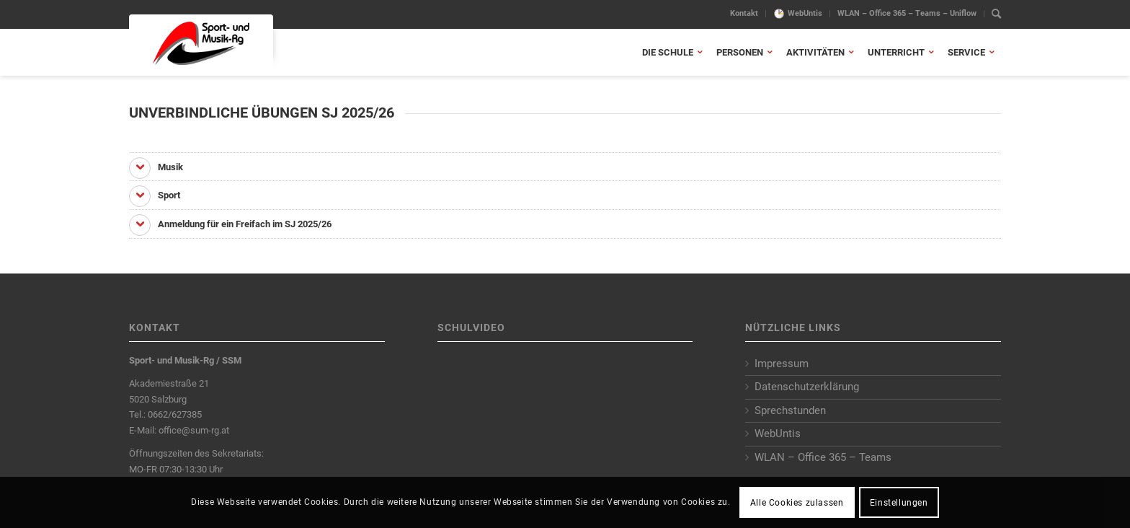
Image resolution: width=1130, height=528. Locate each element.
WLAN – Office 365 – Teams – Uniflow (906, 13)
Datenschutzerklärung (807, 386)
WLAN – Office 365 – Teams (823, 457)
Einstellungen (899, 503)
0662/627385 (175, 414)
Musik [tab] (156, 168)
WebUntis (805, 13)
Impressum (782, 363)
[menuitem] (744, 13)
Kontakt (744, 13)
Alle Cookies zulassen (797, 503)
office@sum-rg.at (194, 430)
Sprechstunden (790, 410)
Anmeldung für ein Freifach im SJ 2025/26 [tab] (230, 225)
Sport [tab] (154, 196)
